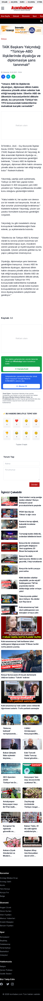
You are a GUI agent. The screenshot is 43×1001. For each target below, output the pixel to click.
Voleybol (4, 955)
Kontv (2, 885)
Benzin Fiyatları (6, 925)
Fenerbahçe (5, 948)
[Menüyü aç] (2, 8)
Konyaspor (5, 937)
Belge (2, 896)
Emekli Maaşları (7, 922)
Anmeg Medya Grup (9, 878)
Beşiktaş (3, 940)
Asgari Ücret (5, 907)
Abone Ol (21, 386)
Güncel (16, 16)
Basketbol (4, 951)
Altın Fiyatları (5, 915)
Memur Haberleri (7, 918)
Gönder (34, 484)
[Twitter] (7, 984)
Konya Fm (4, 892)
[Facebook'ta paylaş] (3, 77)
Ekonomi (26, 16)
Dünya (4, 39)
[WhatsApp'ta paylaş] (13, 77)
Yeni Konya (5, 889)
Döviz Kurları (5, 911)
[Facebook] (1, 984)
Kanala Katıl (21, 369)
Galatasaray (5, 944)
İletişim (3, 966)
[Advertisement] (21, 125)
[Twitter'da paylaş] (8, 77)
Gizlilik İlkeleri (6, 974)
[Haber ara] (41, 21)
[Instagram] (12, 984)
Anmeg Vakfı (5, 881)
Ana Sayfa (5, 16)
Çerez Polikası (6, 970)
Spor (35, 16)
